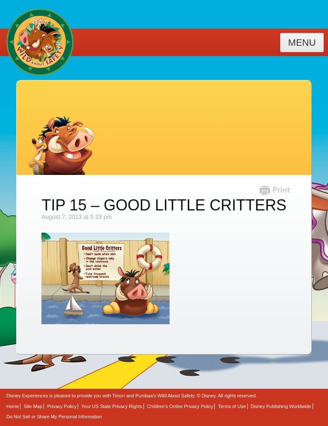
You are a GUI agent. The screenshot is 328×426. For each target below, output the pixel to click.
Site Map (33, 406)
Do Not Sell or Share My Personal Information (54, 416)
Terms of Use (232, 406)
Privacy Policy (61, 406)
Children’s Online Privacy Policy (180, 406)
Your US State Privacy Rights (111, 406)
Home (12, 406)
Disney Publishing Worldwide (281, 406)
